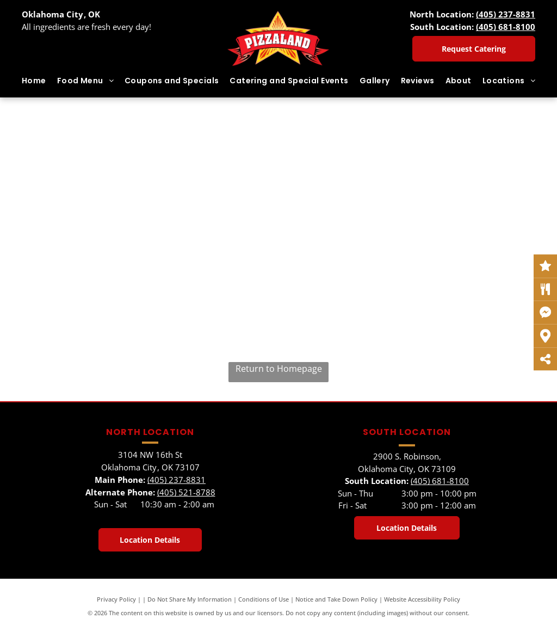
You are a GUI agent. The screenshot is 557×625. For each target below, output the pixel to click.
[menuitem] (34, 81)
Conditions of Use (263, 599)
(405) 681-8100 (505, 26)
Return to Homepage (279, 369)
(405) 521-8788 (186, 492)
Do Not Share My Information (189, 599)
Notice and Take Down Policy (336, 599)
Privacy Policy (116, 599)
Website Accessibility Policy (422, 599)
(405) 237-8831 (505, 14)
